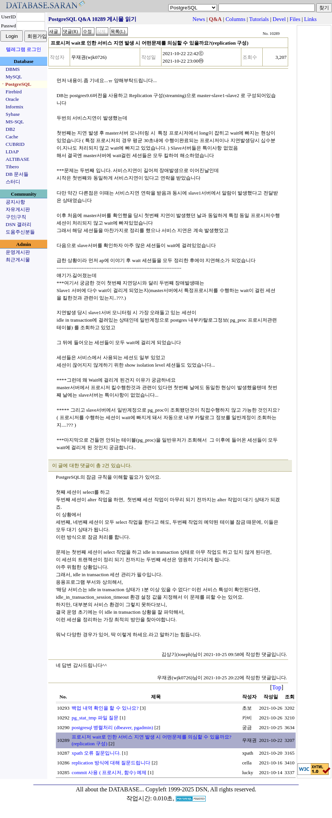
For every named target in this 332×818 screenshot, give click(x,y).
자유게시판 (18, 209)
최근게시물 (18, 259)
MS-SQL (15, 121)
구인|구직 (16, 217)
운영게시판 (18, 252)
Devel (279, 19)
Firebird (14, 91)
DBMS (13, 69)
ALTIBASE (17, 159)
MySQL (14, 76)
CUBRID (15, 144)
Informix (14, 106)
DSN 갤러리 (18, 224)
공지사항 (15, 202)
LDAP (12, 151)
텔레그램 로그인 (23, 49)
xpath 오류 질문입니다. (96, 753)
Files (295, 19)
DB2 (10, 129)
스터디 (13, 181)
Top (276, 687)
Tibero (12, 166)
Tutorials (259, 19)
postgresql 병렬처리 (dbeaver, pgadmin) (112, 727)
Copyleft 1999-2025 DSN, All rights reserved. (200, 789)
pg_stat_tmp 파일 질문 (95, 718)
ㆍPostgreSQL (15, 84)
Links (310, 19)
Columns (235, 19)
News (199, 19)
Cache (12, 136)
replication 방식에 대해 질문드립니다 (111, 763)
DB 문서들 (17, 174)
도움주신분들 (20, 232)
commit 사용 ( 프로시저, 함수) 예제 (109, 772)
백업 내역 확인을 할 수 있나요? (105, 708)
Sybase (13, 114)
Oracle (12, 99)
